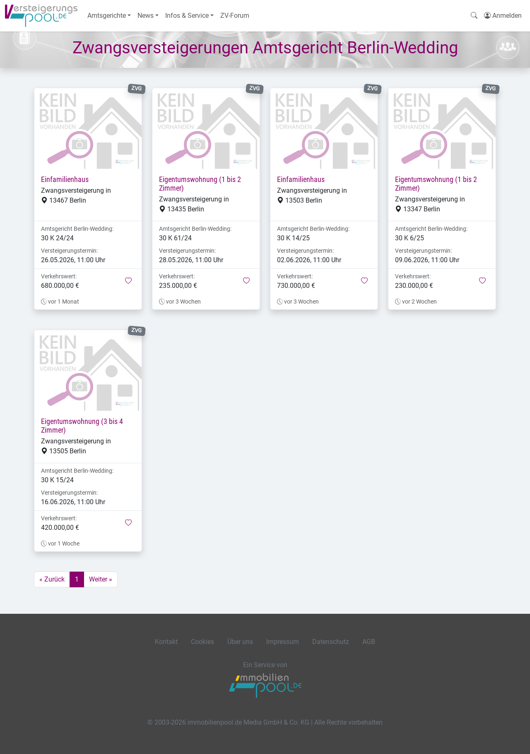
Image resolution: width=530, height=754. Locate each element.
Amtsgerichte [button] (106, 15)
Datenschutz (330, 642)
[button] (128, 281)
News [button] (145, 15)
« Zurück (52, 579)
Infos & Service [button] (187, 15)
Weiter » (100, 579)
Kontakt (166, 642)
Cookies (202, 642)
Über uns (240, 642)
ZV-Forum (234, 15)
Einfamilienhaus (65, 179)
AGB (368, 642)
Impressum (282, 642)
